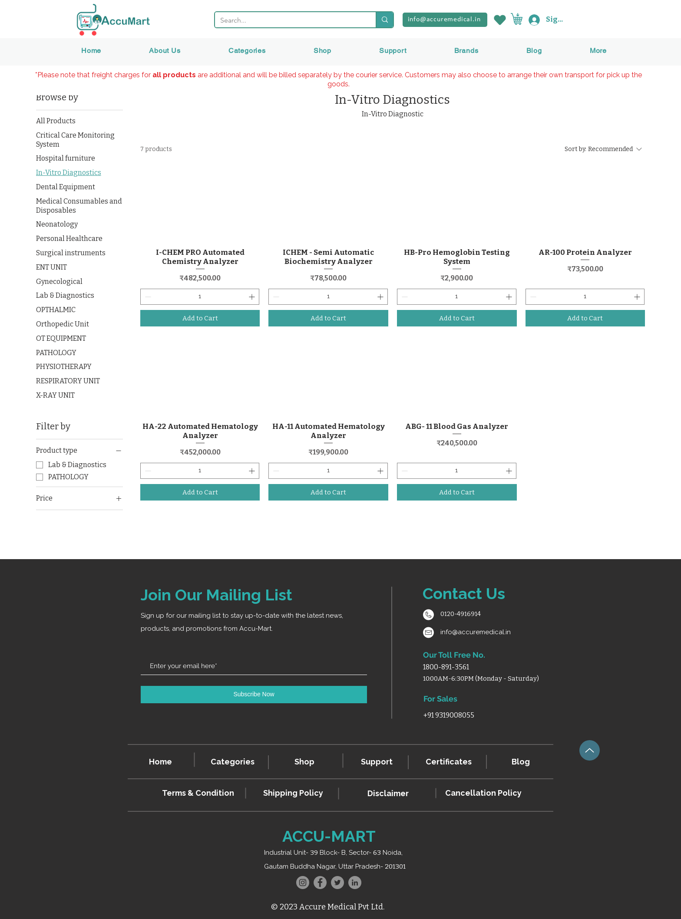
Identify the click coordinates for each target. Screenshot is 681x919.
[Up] (589, 750)
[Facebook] (320, 882)
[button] (466, 50)
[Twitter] (337, 882)
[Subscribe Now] (254, 694)
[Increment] (252, 296)
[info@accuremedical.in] (445, 20)
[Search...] (288, 20)
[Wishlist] (499, 20)
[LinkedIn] (354, 882)
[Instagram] (302, 882)
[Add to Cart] (200, 318)
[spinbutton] (200, 296)
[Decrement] (147, 296)
